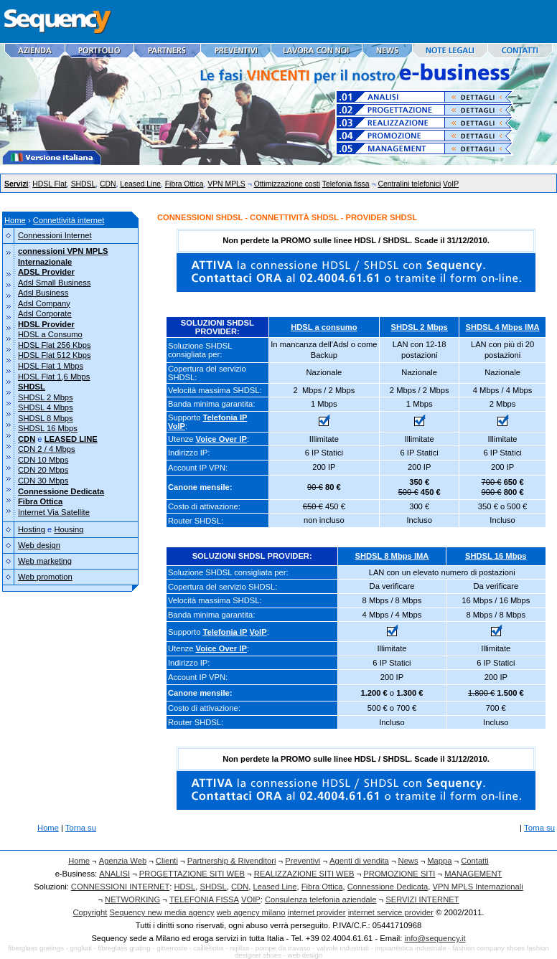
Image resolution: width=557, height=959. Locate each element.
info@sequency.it (434, 938)
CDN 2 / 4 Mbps (46, 449)
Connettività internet (69, 220)
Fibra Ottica (184, 184)
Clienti (167, 860)
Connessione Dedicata (388, 886)
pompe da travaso (283, 948)
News (408, 860)
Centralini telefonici (409, 184)
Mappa (439, 860)
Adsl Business (43, 292)
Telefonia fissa (346, 184)
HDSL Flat (49, 184)
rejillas (239, 948)
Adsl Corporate (45, 313)
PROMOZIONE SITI (399, 873)
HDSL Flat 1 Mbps (50, 366)
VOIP (251, 899)
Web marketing (45, 561)
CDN (108, 184)
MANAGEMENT (473, 873)
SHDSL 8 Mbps (45, 418)
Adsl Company (44, 303)
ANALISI (114, 873)
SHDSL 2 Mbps (45, 397)
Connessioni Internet (55, 235)
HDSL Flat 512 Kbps (54, 355)
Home (15, 220)
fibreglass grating (124, 948)
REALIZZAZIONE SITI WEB (304, 873)
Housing (68, 529)
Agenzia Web (122, 860)
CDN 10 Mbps (43, 459)
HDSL (184, 886)
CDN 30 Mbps (43, 480)
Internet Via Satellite (54, 512)
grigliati (81, 948)
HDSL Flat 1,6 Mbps (54, 376)
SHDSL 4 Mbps (45, 407)
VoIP (451, 184)
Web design (39, 545)
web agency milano (251, 912)
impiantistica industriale (410, 948)
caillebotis (208, 948)
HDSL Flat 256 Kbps (54, 345)
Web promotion (45, 576)
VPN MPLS (226, 184)
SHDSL (83, 184)
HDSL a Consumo (50, 334)
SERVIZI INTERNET (422, 899)
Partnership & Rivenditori (231, 860)
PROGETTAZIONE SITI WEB (192, 873)
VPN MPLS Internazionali (478, 886)
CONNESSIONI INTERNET (120, 886)
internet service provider (391, 912)
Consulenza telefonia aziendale (321, 899)
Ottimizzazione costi (287, 184)
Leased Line (140, 184)
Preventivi (302, 860)
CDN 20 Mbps (43, 470)
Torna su (80, 827)
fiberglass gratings (36, 948)
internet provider (317, 912)
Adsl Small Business (54, 282)
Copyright (90, 912)
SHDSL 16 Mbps (48, 428)
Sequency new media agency (162, 912)
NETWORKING (132, 899)
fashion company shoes (488, 948)
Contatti (475, 860)
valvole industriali (343, 948)
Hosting (31, 529)
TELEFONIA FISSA (204, 899)
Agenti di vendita (359, 860)
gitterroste (171, 948)
